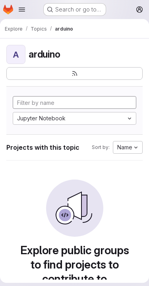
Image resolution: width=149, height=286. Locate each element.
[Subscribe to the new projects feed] (74, 73)
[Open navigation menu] (21, 9)
